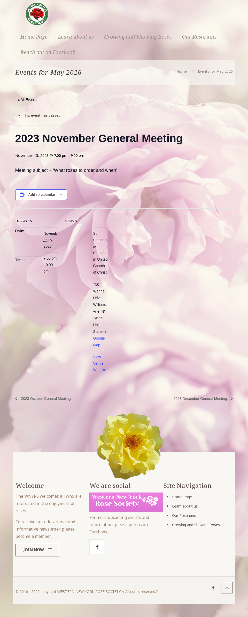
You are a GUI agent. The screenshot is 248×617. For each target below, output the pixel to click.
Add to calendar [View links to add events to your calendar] (42, 195)
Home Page (182, 496)
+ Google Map (100, 338)
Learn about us (185, 506)
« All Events (27, 100)
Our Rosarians (184, 515)
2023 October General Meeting (45, 398)
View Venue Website (99, 363)
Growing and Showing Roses (196, 524)
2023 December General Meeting (201, 398)
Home (181, 71)
